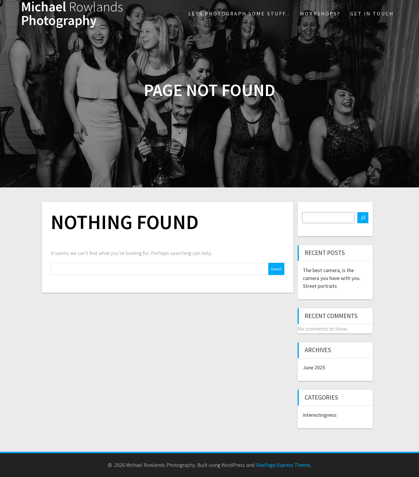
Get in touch (372, 13)
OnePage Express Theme (283, 465)
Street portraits (320, 286)
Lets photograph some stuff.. (239, 13)
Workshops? (320, 13)
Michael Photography (72, 13)
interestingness (320, 415)
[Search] (362, 217)
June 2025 (314, 367)
